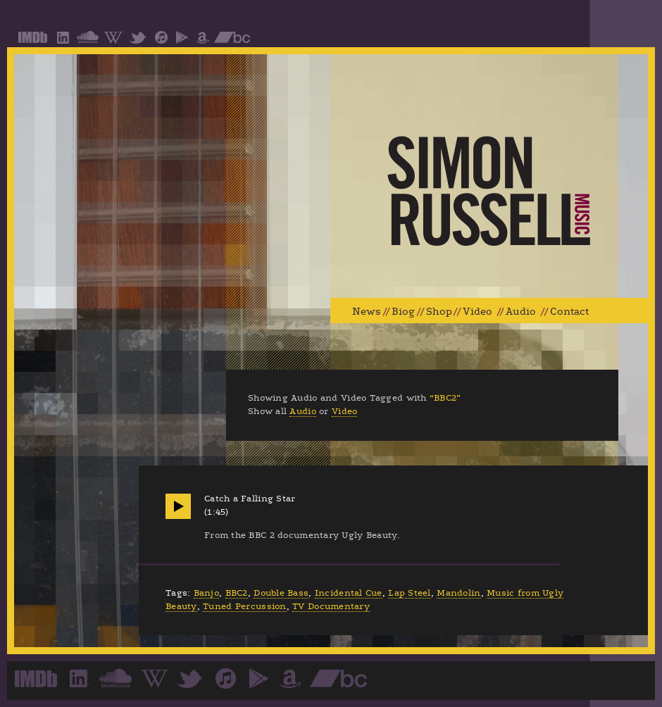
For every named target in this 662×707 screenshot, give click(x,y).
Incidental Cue (348, 593)
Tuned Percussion (244, 606)
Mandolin (458, 593)
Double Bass (281, 593)
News (366, 312)
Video (477, 312)
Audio (521, 312)
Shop (439, 312)
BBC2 (236, 593)
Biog (403, 312)
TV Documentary (331, 606)
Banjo (206, 593)
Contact (569, 312)
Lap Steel (409, 593)
